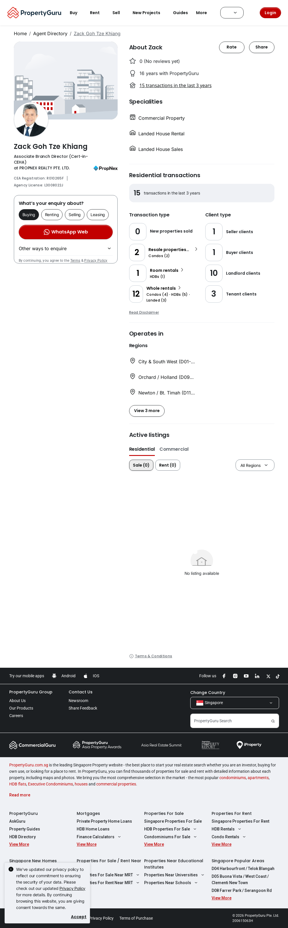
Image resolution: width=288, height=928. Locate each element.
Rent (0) (167, 465)
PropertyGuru (23, 813)
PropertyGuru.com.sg (28, 765)
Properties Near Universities (175, 875)
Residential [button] (142, 449)
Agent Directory (50, 33)
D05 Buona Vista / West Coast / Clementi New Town (240, 879)
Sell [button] (119, 12)
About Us (17, 700)
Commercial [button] (174, 449)
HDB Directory (22, 837)
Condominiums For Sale (171, 837)
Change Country (207, 692)
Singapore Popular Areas (238, 861)
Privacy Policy (95, 261)
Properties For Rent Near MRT (109, 883)
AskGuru (17, 821)
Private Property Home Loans (104, 821)
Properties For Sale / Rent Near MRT (109, 864)
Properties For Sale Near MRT (109, 875)
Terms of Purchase (136, 918)
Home (20, 33)
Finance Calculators (100, 837)
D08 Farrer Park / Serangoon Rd (242, 890)
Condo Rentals (229, 837)
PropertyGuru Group (30, 692)
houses (81, 784)
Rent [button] (98, 12)
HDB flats (17, 784)
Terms (75, 261)
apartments (258, 777)
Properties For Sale (164, 813)
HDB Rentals (227, 829)
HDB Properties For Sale (171, 829)
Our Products (21, 708)
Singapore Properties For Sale (173, 821)
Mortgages (88, 813)
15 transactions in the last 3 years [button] (176, 85)
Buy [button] (77, 12)
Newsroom (78, 700)
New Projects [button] (150, 12)
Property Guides (24, 829)
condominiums (232, 777)
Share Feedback (83, 708)
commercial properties (116, 784)
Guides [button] (180, 13)
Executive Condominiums (50, 784)
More (205, 12)
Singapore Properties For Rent (240, 821)
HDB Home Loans (93, 829)
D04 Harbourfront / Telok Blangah (243, 868)
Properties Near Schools (171, 883)
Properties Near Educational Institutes (173, 864)
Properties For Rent (232, 813)
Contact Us (81, 692)
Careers (16, 715)
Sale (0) (141, 465)
